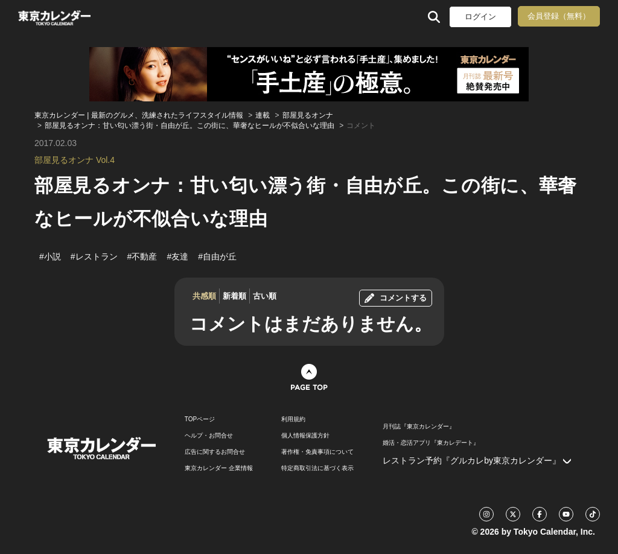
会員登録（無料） (558, 16)
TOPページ (200, 419)
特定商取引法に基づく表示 (317, 468)
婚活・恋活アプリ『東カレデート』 (431, 443)
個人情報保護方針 (305, 436)
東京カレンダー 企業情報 (219, 468)
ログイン (480, 16)
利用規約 (293, 419)
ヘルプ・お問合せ (209, 436)
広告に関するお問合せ (215, 452)
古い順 (264, 296)
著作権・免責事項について (317, 452)
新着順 (234, 296)
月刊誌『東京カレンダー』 (419, 427)
